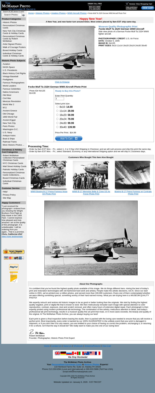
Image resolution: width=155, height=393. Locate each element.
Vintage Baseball (10, 76)
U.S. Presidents (10, 70)
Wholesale (78, 346)
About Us (67, 346)
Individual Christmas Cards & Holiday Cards (13, 54)
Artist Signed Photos (12, 44)
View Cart (106, 346)
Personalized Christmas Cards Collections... (14, 173)
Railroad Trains (10, 142)
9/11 (5, 107)
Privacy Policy (9, 195)
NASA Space (9, 67)
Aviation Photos (58, 13)
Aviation (6, 64)
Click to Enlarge (62, 82)
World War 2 (8, 104)
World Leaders (9, 86)
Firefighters (8, 79)
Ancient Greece (10, 110)
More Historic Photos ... (13, 145)
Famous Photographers (13, 82)
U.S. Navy (7, 132)
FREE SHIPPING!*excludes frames (132, 7)
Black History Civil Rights (14, 73)
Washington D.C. (10, 129)
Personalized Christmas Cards (67, 364)
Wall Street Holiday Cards (14, 166)
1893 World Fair (10, 117)
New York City (9, 123)
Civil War (7, 98)
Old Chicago (8, 114)
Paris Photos (9, 126)
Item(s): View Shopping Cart (139, 4)
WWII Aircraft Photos (77, 13)
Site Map (7, 198)
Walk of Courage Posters (14, 47)
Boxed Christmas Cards (14, 178)
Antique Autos (9, 135)
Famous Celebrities (12, 89)
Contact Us (56, 346)
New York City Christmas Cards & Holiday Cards (14, 32)
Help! (5, 192)
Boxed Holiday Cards (12, 50)
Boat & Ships (9, 138)
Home (31, 13)
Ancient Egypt (9, 120)
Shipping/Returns (92, 346)
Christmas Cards (13, 163)
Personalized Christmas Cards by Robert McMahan (14, 38)
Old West (7, 95)
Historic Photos (10, 22)
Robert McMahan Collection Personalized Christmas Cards (13, 157)
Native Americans (11, 92)
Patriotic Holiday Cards (13, 169)
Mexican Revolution (12, 101)
